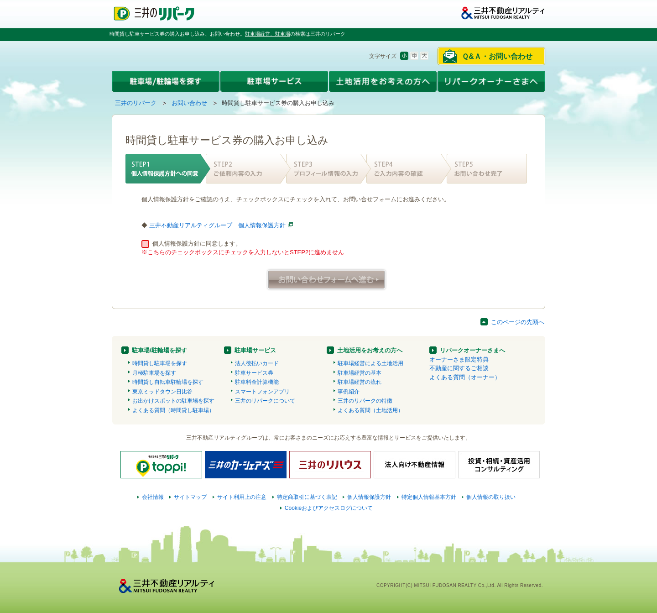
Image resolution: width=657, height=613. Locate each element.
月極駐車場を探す (154, 373)
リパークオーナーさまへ (472, 350)
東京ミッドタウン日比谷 (162, 391)
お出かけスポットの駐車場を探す (173, 401)
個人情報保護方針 (369, 497)
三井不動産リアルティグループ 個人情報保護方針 (217, 225)
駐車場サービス (255, 350)
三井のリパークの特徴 (365, 401)
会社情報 (153, 497)
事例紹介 (349, 391)
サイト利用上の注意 (241, 497)
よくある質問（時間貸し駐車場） (173, 410)
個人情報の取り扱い (491, 497)
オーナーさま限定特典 (459, 359)
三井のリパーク (135, 103)
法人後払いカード (257, 363)
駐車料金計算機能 (257, 382)
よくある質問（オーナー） (465, 377)
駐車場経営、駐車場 (267, 34)
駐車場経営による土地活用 (370, 363)
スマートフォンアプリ (262, 391)
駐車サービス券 (254, 373)
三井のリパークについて (265, 401)
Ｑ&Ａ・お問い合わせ (497, 56)
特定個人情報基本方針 (429, 497)
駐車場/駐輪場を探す (159, 350)
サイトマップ (190, 497)
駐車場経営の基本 (359, 373)
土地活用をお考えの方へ (369, 350)
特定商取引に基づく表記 (307, 497)
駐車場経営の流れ (359, 382)
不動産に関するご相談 (459, 368)
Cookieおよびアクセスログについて (329, 508)
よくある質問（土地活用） (370, 410)
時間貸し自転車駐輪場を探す (167, 382)
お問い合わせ (189, 103)
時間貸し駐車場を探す (159, 363)
